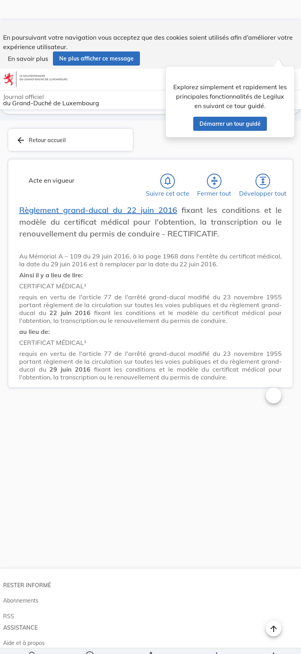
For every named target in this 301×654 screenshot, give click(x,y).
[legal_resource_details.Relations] (150, 641)
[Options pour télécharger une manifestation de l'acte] (216, 641)
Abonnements (20, 581)
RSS (8, 597)
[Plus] (273, 641)
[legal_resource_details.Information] (89, 641)
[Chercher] (32, 641)
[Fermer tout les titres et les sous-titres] (214, 162)
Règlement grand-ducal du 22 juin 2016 (98, 191)
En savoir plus (28, 38)
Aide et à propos (24, 624)
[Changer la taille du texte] (273, 377)
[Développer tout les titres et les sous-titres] (263, 162)
